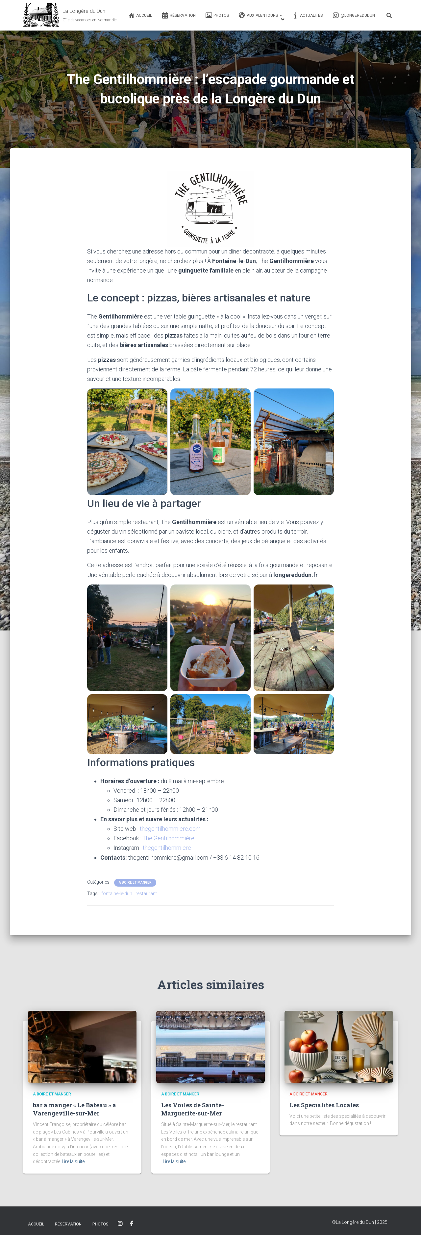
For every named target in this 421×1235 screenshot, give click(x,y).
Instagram (120, 1223)
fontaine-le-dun (116, 893)
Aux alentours (260, 15)
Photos (217, 15)
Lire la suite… (74, 1161)
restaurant (146, 893)
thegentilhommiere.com (170, 828)
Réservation (179, 15)
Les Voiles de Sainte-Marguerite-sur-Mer (192, 1109)
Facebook (131, 1223)
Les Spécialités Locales (324, 1105)
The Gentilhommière (168, 838)
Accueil (140, 15)
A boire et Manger (135, 882)
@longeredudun (354, 15)
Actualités (307, 15)
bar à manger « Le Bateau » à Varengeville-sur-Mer (74, 1109)
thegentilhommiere (167, 847)
